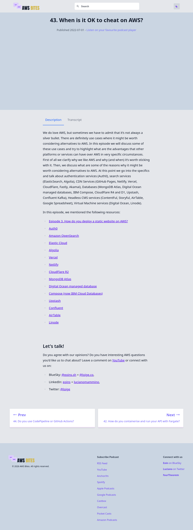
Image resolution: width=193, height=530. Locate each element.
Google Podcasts (106, 494)
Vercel (53, 257)
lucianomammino (86, 382)
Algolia (54, 250)
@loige (65, 389)
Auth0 (53, 228)
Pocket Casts (104, 513)
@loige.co (86, 375)
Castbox (101, 501)
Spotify (101, 482)
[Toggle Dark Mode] (177, 6)
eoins (66, 382)
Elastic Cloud (58, 243)
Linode (54, 322)
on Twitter (174, 469)
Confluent (56, 308)
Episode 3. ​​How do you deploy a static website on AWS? (88, 221)
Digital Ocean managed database (73, 286)
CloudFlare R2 (59, 272)
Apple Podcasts (105, 488)
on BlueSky (172, 463)
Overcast (102, 507)
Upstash (55, 301)
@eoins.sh (69, 375)
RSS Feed (102, 463)
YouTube (118, 360)
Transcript (75, 120)
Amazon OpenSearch (64, 236)
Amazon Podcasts (107, 519)
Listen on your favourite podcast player (111, 30)
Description (53, 120)
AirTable (54, 315)
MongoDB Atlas (60, 279)
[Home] (26, 6)
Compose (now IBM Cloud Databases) (76, 293)
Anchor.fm (103, 475)
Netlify (53, 265)
